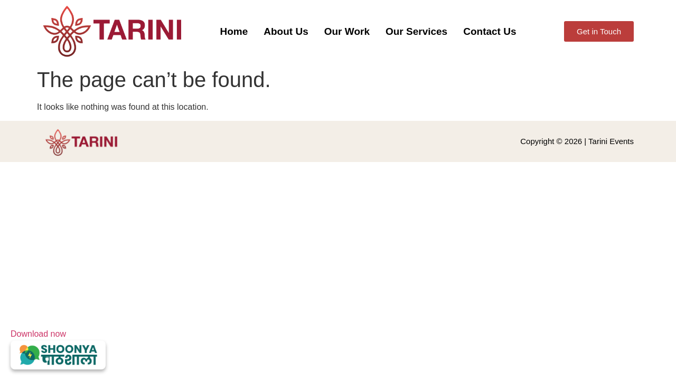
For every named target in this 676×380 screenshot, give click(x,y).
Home (234, 31)
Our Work (347, 31)
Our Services (416, 31)
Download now (58, 349)
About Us (286, 31)
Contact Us (489, 31)
